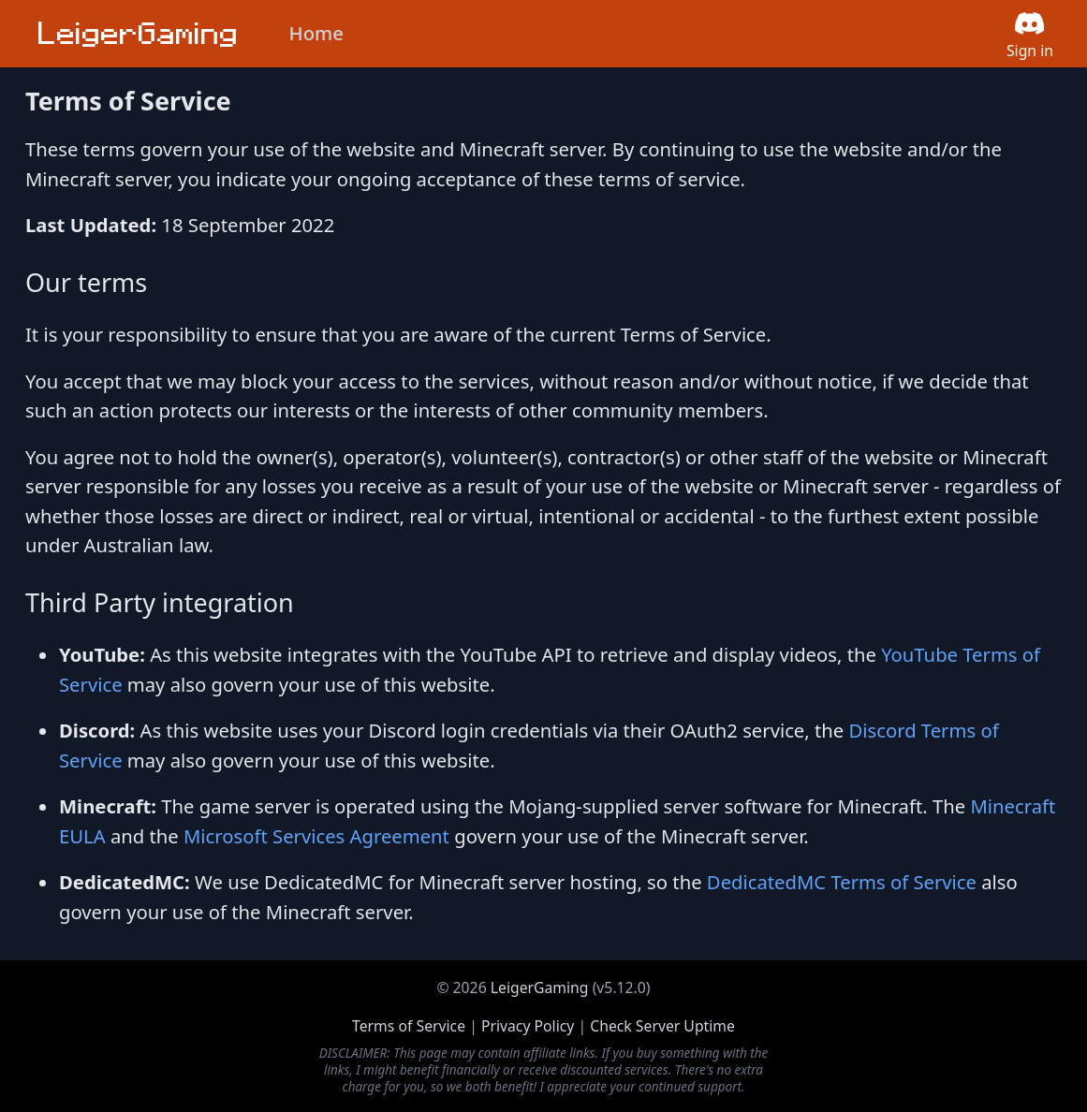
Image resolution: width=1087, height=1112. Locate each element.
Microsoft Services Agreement (316, 836)
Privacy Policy (527, 1026)
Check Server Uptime (662, 1026)
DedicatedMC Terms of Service (842, 882)
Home (316, 33)
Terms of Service (408, 1026)
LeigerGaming (540, 987)
